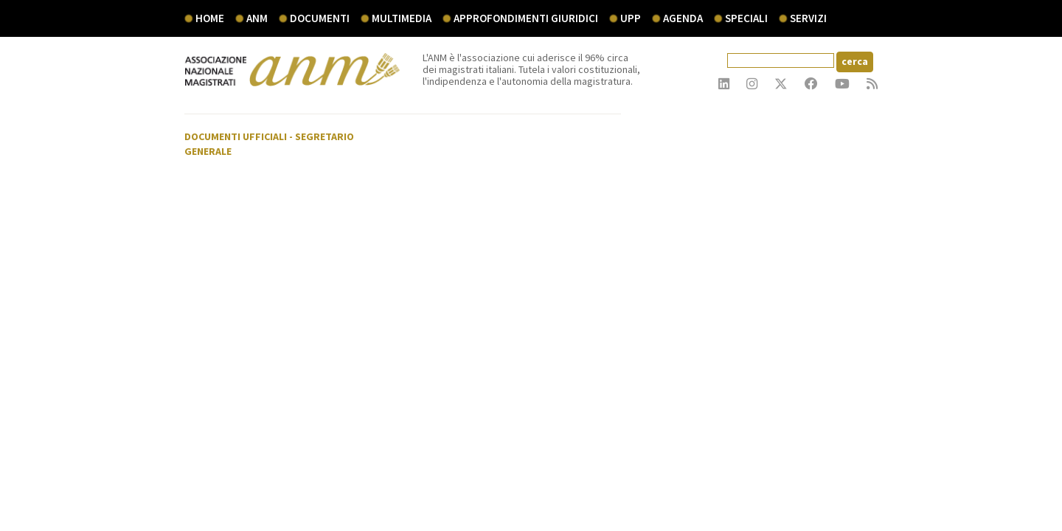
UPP (630, 18)
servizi (808, 18)
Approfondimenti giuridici (526, 18)
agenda (683, 18)
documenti (320, 18)
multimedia (401, 18)
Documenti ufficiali (235, 136)
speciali (746, 18)
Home (209, 18)
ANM (257, 18)
